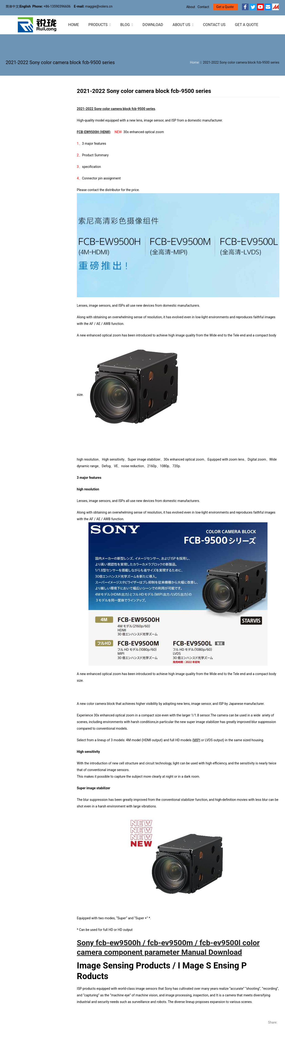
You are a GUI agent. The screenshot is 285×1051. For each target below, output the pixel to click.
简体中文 (12, 6)
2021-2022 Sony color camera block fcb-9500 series (116, 109)
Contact (203, 7)
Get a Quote (224, 7)
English (25, 6)
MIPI (196, 740)
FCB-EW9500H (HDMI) (93, 132)
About (190, 7)
